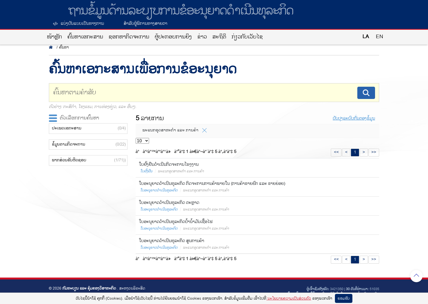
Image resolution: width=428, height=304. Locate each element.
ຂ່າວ (202, 36)
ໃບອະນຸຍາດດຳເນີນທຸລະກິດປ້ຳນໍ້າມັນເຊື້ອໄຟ (176, 221)
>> (373, 152)
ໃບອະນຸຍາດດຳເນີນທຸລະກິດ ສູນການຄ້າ (171, 241)
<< (336, 152)
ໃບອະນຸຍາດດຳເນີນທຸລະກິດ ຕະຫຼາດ (169, 202)
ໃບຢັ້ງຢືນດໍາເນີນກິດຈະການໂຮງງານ (169, 164)
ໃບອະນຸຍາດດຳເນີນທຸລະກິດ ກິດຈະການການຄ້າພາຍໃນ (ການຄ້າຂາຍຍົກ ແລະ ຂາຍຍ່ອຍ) (212, 183)
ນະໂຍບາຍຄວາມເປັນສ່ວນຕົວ (288, 298)
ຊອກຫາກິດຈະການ (129, 36)
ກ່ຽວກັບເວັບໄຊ (247, 36)
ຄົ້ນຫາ (64, 47)
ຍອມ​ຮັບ (344, 298)
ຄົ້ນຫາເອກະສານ (85, 36)
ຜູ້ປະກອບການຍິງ (173, 36)
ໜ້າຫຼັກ (54, 36)
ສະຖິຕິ (219, 36)
